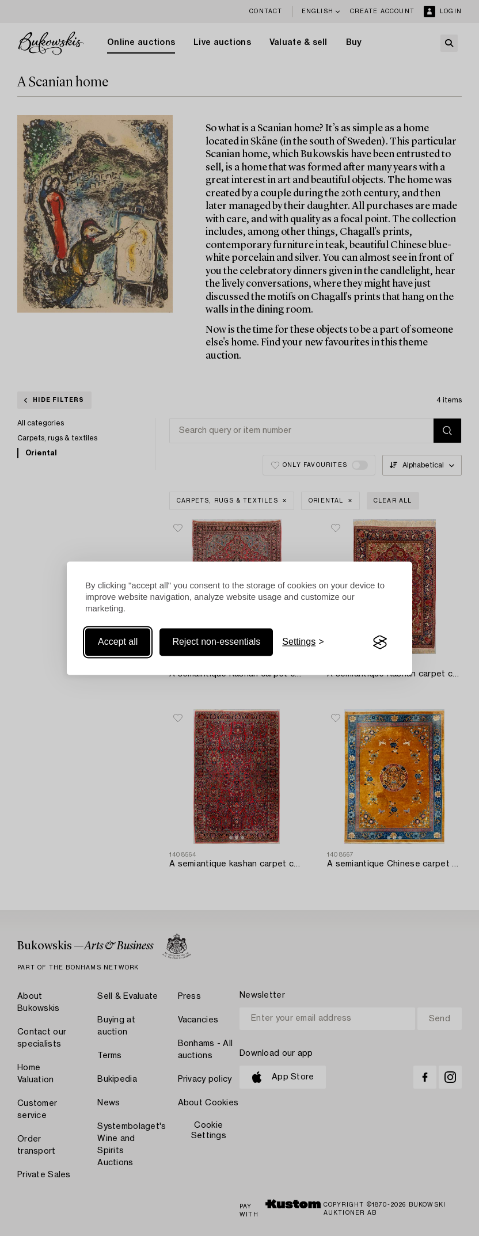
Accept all (118, 642)
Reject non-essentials (216, 642)
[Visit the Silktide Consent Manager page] (380, 642)
